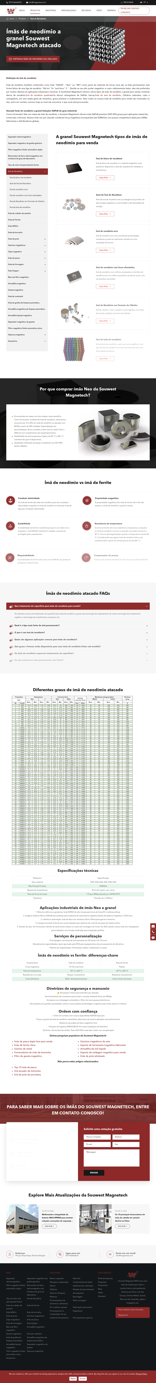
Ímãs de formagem (16, 264)
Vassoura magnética (16, 335)
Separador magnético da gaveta (21, 322)
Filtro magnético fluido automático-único (25, 328)
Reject (73, 1379)
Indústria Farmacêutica (59, 1318)
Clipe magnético (15, 252)
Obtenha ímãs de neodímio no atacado (33, 59)
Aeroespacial (78, 1293)
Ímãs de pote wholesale (92, 1056)
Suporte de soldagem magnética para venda (103, 1052)
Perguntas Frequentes (103, 1283)
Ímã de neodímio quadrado (39, 95)
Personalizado (68, 11)
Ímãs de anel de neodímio (108, 95)
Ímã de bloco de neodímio (21, 178)
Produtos (35, 11)
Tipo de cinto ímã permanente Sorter (23, 165)
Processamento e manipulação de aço (58, 1312)
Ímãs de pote (13, 239)
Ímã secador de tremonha (27, 1071)
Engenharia (77, 1311)
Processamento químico (83, 1318)
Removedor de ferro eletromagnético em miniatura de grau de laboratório (25, 157)
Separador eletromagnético (19, 137)
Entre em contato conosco (130, 10)
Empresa (111, 11)
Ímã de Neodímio (38, 19)
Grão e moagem (79, 1300)
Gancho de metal (23, 1049)
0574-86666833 (15, 2)
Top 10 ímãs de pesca (25, 1067)
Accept (83, 1379)
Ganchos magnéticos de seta (95, 1042)
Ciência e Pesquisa (57, 1293)
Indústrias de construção (83, 1286)
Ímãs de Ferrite (14, 220)
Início (22, 11)
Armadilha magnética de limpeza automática (26, 309)
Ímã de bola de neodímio (20, 207)
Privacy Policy (141, 1374)
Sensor (53, 1286)
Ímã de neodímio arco (19, 190)
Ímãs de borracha (15, 233)
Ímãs (8, 1273)
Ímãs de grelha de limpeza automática (23, 303)
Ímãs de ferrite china (24, 1045)
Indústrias (51, 11)
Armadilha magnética (17, 284)
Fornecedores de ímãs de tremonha (32, 1052)
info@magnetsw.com (37, 2)
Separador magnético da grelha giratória (25, 143)
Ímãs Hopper (13, 271)
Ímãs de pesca (14, 258)
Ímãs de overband (15, 296)
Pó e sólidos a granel (58, 1307)
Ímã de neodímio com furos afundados (26, 195)
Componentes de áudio (82, 1282)
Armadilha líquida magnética (20, 316)
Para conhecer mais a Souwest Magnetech (130, 1312)
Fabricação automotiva (82, 1307)
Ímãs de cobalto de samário (19, 213)
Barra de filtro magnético (18, 277)
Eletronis (76, 1279)
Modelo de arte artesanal (83, 1289)
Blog (100, 1289)
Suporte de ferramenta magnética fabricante (103, 1045)
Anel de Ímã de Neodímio (20, 184)
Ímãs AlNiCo (13, 226)
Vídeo (99, 11)
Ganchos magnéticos (16, 245)
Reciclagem (77, 1297)
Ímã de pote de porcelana (27, 1075)
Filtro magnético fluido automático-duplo (25, 150)
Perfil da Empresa (105, 1279)
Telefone (53, 1289)
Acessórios (12, 341)
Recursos (86, 11)
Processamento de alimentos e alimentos (59, 1302)
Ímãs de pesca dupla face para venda (33, 1042)
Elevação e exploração (59, 1282)
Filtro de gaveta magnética (28, 1056)
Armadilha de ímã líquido (93, 1049)
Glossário (102, 1296)
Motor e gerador (57, 1279)
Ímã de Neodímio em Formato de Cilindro (27, 201)
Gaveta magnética (15, 290)
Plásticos (53, 1297)
